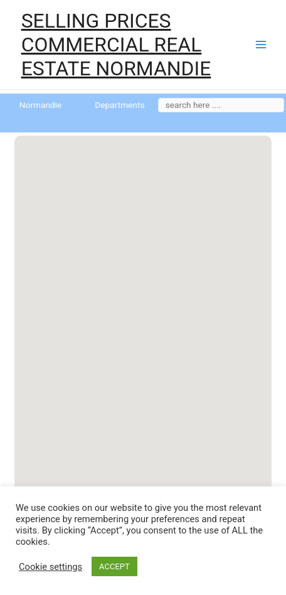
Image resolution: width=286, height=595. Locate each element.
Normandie (40, 105)
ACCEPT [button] (114, 566)
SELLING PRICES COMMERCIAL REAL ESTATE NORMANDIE (116, 45)
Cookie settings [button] (50, 566)
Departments (119, 105)
